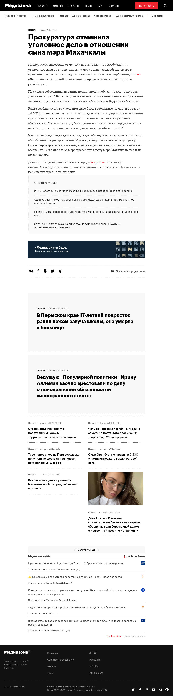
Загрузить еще (86, 549)
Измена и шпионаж (43, 15)
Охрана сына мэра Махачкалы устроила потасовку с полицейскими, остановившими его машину (77, 225)
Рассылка (95, 659)
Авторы (51, 666)
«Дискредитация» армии (129, 15)
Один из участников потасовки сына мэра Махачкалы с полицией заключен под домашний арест (84, 201)
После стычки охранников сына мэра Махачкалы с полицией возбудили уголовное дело (86, 213)
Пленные (63, 15)
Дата (99, 5)
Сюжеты (58, 5)
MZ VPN (93, 666)
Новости (42, 5)
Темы (50, 672)
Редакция (52, 653)
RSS (93, 653)
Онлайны (73, 5)
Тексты (88, 5)
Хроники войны (81, 15)
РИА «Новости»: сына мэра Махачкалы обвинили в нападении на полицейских (83, 190)
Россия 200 (96, 672)
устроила (97, 162)
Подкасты (113, 5)
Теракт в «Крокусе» (16, 15)
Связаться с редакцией (60, 659)
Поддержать (146, 5)
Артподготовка (102, 15)
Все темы (157, 15)
